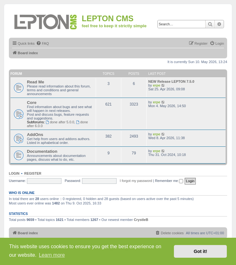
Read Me (35, 82)
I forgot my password (136, 181)
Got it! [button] (200, 251)
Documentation (42, 151)
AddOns (35, 134)
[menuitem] (42, 43)
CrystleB (141, 220)
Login (14, 173)
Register (32, 173)
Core (31, 102)
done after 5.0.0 (60, 122)
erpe (156, 85)
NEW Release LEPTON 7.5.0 (171, 81)
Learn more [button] (52, 255)
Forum (16, 73)
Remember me (169, 181)
